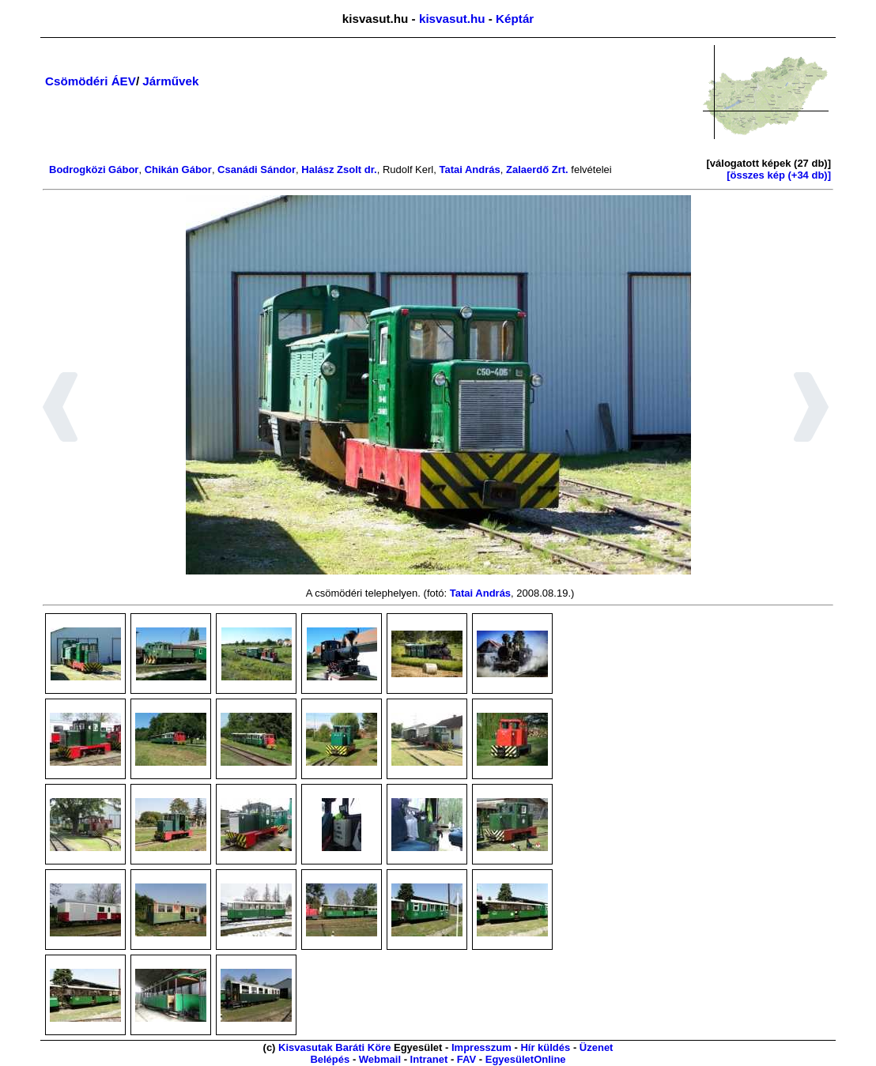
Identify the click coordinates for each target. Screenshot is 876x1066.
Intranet (429, 1059)
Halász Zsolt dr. (338, 169)
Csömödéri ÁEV (90, 81)
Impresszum (481, 1047)
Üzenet (597, 1047)
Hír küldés (545, 1047)
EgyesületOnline (525, 1059)
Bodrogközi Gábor (93, 169)
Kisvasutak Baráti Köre (334, 1047)
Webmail (380, 1059)
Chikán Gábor (178, 169)
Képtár (515, 18)
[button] (60, 409)
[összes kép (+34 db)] (779, 175)
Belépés (329, 1059)
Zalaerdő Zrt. (537, 169)
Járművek (170, 81)
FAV (466, 1059)
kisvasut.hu (452, 18)
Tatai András (469, 169)
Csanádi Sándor (256, 169)
